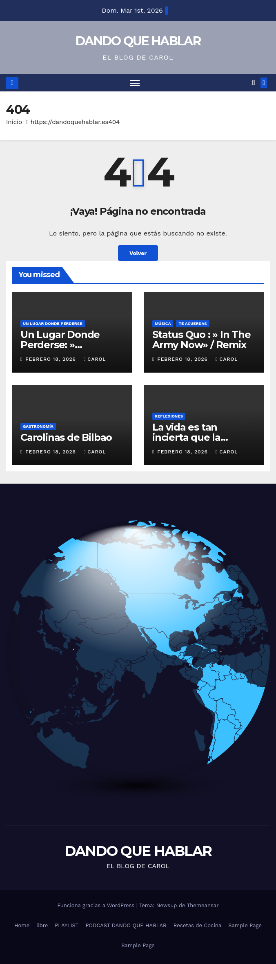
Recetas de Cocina (198, 925)
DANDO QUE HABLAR (138, 41)
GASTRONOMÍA (38, 426)
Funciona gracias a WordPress (96, 905)
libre (42, 925)
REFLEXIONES (169, 416)
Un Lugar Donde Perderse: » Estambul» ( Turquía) (70, 345)
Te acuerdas (192, 323)
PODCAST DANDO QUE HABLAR (125, 925)
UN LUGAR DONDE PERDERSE (52, 323)
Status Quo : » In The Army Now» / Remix (201, 340)
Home (21, 925)
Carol (95, 359)
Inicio (14, 122)
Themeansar (203, 905)
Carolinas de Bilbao (66, 437)
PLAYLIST (66, 925)
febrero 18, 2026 (51, 359)
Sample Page (245, 925)
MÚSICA (163, 323)
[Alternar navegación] (134, 83)
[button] (253, 83)
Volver (138, 253)
